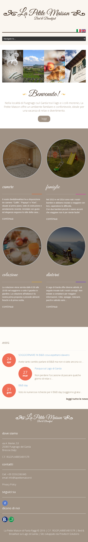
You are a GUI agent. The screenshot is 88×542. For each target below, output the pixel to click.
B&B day (23, 385)
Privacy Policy (9, 484)
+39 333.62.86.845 (16, 474)
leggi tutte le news (77, 398)
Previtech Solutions (69, 534)
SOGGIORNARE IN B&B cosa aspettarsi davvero (44, 355)
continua (7, 218)
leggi (44, 118)
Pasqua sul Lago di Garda (48, 368)
